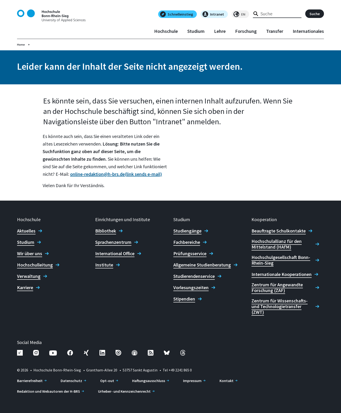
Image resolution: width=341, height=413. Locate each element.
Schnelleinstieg (176, 14)
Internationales (308, 31)
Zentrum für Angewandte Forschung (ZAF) (277, 287)
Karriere (25, 287)
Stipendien (184, 299)
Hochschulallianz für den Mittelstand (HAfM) (276, 244)
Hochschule (166, 31)
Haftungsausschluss (148, 380)
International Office (115, 253)
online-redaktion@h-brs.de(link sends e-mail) (116, 174)
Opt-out (107, 380)
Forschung (246, 31)
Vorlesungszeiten (191, 287)
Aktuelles (26, 231)
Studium (196, 31)
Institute (104, 265)
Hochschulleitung (35, 265)
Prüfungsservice (189, 253)
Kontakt (226, 380)
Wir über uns (29, 253)
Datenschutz (71, 380)
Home (21, 44)
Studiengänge (187, 231)
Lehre (220, 31)
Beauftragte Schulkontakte (278, 231)
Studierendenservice (194, 276)
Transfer (274, 31)
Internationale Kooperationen (281, 274)
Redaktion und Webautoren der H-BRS (48, 391)
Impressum (192, 380)
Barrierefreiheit (30, 380)
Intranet (213, 14)
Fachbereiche (186, 242)
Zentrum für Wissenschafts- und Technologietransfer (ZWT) (279, 306)
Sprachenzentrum (113, 242)
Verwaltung (28, 276)
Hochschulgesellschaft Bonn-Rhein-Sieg (280, 260)
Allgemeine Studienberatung (202, 265)
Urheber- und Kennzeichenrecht (124, 391)
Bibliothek (105, 231)
